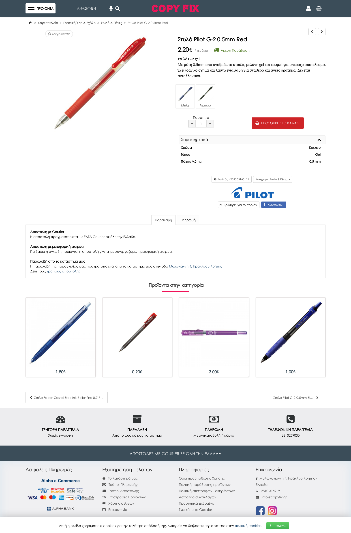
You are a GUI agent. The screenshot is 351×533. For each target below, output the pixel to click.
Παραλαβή (163, 220)
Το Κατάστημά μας (120, 478)
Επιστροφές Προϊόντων (124, 497)
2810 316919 (270, 491)
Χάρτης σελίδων (118, 503)
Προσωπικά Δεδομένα (196, 503)
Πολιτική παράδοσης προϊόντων (205, 484)
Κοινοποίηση (273, 204)
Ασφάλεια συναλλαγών (197, 497)
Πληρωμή (188, 220)
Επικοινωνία (117, 510)
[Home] (30, 23)
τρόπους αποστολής (64, 271)
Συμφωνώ (278, 526)
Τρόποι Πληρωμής (120, 484)
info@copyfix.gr (271, 497)
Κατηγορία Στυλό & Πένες (273, 179)
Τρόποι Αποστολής (120, 491)
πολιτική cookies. (248, 526)
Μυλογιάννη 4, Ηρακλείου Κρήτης (195, 266)
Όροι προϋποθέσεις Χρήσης (202, 478)
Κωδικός (231, 179)
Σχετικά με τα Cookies (195, 510)
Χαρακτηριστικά (194, 140)
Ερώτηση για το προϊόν (238, 205)
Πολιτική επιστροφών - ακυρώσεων (207, 491)
